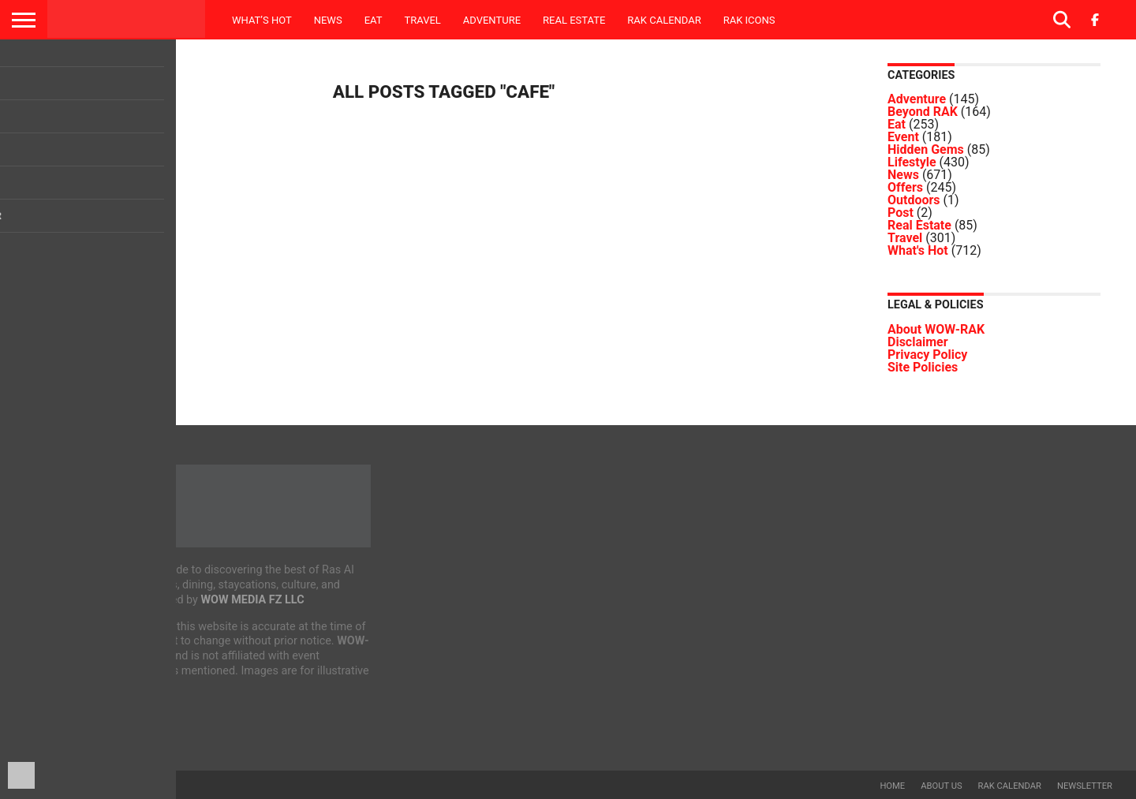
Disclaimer (918, 341)
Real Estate (574, 20)
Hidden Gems (926, 149)
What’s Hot (262, 20)
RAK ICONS (749, 20)
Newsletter (1084, 786)
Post (901, 212)
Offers (905, 187)
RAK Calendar (664, 20)
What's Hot (918, 250)
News (328, 20)
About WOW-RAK (936, 329)
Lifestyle (912, 162)
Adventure (492, 20)
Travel (422, 20)
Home (892, 786)
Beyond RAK (923, 111)
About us (941, 786)
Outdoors (914, 199)
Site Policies (923, 367)
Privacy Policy (927, 354)
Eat (373, 20)
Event (903, 136)
